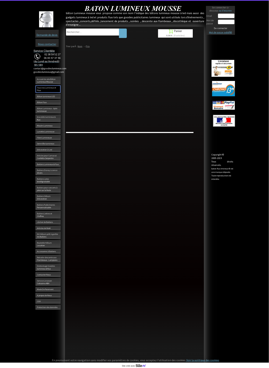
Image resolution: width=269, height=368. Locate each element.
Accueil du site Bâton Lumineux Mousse (46, 80)
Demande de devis (46, 35)
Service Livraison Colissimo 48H (44, 282)
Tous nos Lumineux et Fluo (46, 89)
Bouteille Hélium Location (44, 244)
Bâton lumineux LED (46, 96)
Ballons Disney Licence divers (47, 171)
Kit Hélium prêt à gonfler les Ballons (47, 235)
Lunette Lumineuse (45, 131)
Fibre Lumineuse (44, 137)
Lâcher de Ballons (45, 222)
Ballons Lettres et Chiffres (44, 214)
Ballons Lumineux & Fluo (48, 164)
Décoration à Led (44, 149)
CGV (39, 301)
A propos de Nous (44, 295)
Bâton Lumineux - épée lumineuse (47, 109)
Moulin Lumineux (44, 125)
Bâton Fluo (42, 102)
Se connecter (220, 28)
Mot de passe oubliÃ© (220, 32)
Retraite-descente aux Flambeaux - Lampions (47, 258)
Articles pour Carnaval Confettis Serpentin (47, 156)
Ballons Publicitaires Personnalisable (46, 206)
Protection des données (47, 307)
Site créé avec (135, 366)
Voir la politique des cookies (202, 360)
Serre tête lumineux (45, 143)
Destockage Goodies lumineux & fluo (46, 267)
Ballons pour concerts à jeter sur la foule (47, 188)
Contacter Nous (44, 274)
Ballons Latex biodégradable (43, 180)
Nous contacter (47, 44)
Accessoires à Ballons (46, 251)
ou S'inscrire (225, 10)
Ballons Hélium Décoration (44, 197)
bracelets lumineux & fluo (46, 118)
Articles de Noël (44, 228)
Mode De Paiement (45, 289)
